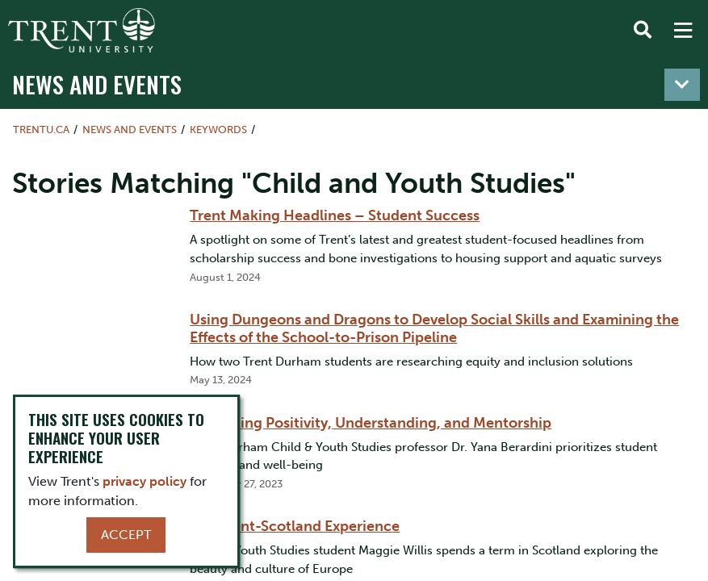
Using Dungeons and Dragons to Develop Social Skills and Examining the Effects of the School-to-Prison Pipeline (434, 328)
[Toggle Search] (642, 30)
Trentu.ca (41, 129)
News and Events (97, 83)
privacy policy (144, 481)
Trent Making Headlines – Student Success (335, 215)
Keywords (218, 129)
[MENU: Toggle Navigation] (683, 30)
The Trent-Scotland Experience (295, 526)
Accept (126, 534)
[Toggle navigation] (682, 85)
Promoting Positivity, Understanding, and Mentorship (370, 423)
